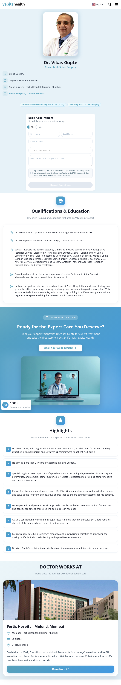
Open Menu (116, 5)
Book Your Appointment (60, 348)
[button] (98, 4)
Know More (60, 669)
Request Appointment (60, 185)
